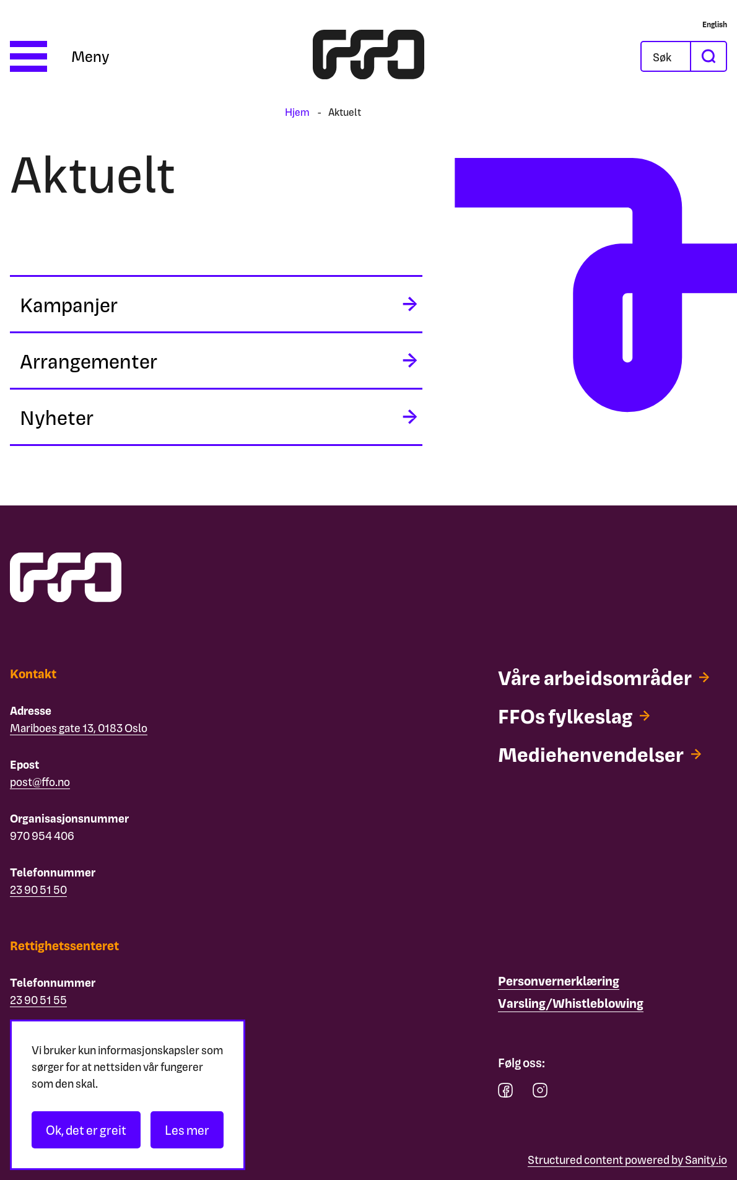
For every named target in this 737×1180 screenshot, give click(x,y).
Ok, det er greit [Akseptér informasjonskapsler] (86, 1130)
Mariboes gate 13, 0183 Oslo (78, 727)
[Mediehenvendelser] (599, 754)
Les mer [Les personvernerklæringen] (187, 1130)
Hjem (297, 111)
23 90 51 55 (38, 999)
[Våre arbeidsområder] (603, 677)
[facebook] (505, 1093)
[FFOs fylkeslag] (574, 715)
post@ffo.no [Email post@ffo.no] (40, 781)
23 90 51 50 (38, 889)
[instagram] (540, 1093)
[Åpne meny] (60, 56)
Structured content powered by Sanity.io (627, 1159)
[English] (715, 24)
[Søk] (676, 56)
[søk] (708, 56)
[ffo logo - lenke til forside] (368, 56)
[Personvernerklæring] (558, 981)
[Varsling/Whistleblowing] (570, 1003)
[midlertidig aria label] (216, 304)
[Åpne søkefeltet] (666, 56)
